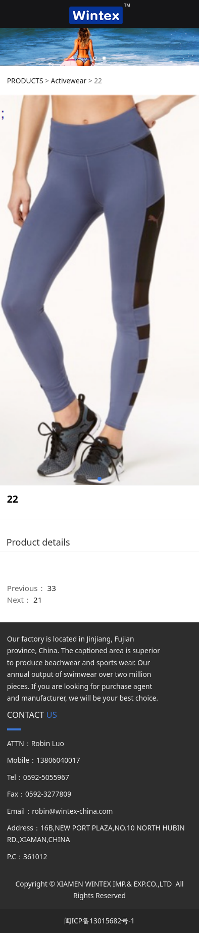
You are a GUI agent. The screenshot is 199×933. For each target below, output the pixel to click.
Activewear (68, 80)
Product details (38, 542)
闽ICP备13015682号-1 (99, 920)
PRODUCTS (25, 80)
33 (51, 588)
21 (37, 600)
